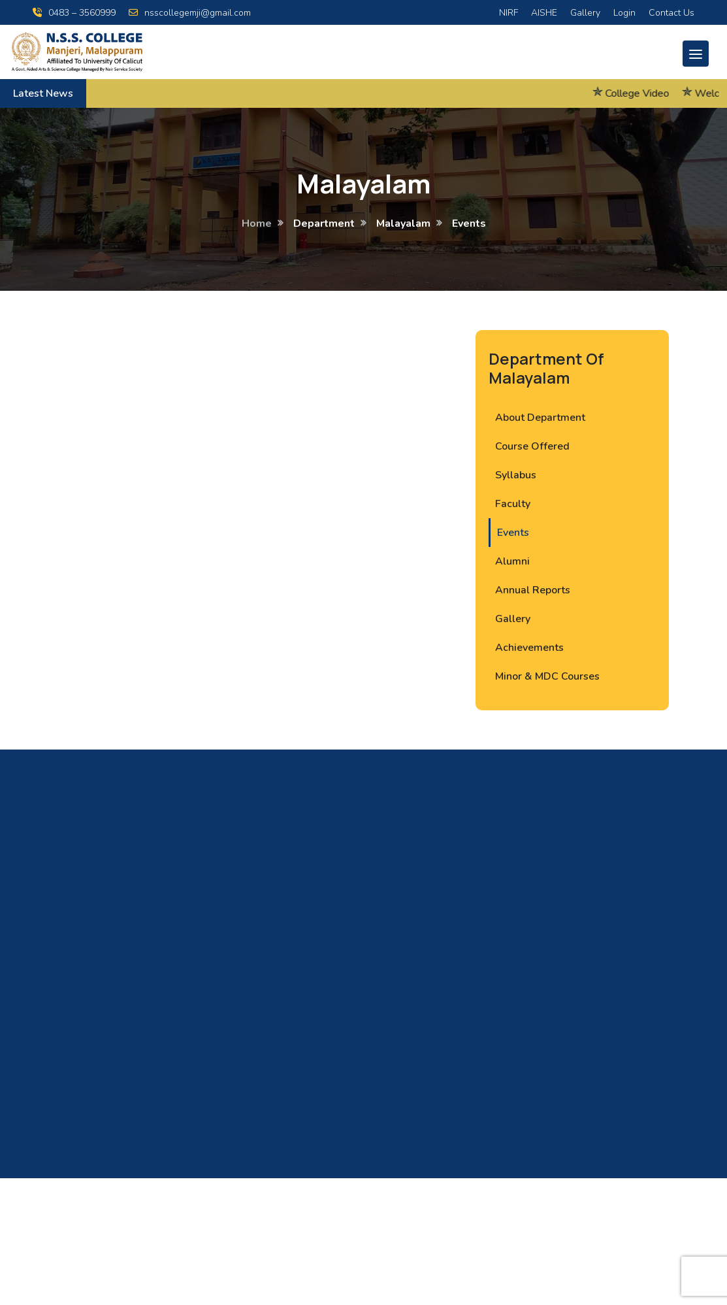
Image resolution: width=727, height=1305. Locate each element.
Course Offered (532, 446)
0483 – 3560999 (74, 13)
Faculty (512, 504)
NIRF (508, 13)
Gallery (585, 13)
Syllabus (515, 475)
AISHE (544, 13)
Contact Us (671, 13)
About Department (540, 417)
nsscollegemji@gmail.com (190, 13)
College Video (649, 93)
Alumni (512, 561)
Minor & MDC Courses (547, 676)
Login (624, 13)
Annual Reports (532, 590)
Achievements (529, 647)
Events (513, 532)
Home (257, 223)
